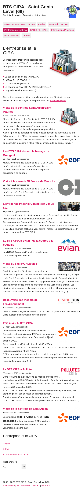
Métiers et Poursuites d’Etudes (19, 24)
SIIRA (6, 449)
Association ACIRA (58, 24)
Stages (6, 443)
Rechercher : (10, 462)
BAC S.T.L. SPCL (39, 30)
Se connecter (23, 485)
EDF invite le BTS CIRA (18, 323)
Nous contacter (11, 35)
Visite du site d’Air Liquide (20, 263)
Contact (36, 485)
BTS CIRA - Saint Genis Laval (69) (28, 9)
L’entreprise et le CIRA (15, 30)
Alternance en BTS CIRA (15, 454)
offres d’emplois (58, 100)
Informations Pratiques (62, 30)
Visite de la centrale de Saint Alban (25, 408)
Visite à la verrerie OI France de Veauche (29, 181)
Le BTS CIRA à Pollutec (18, 369)
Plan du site (9, 485)
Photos (26, 35)
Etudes (41, 24)
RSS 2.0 (45, 485)
